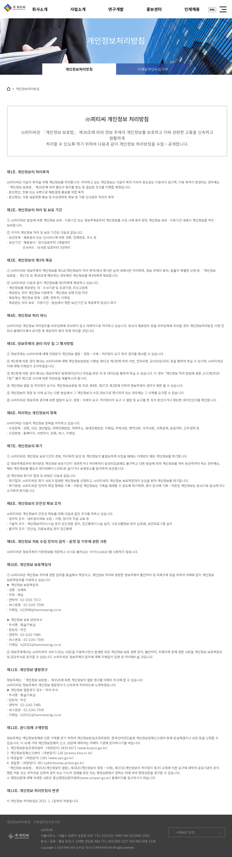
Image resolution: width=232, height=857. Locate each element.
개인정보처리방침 (79, 69)
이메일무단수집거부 (153, 69)
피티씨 (14, 8)
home (8, 89)
